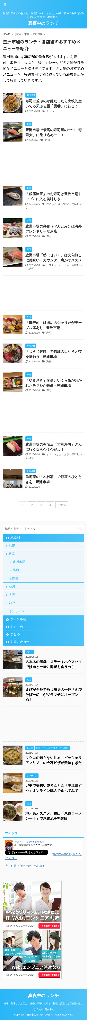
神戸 (12, 603)
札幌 (12, 545)
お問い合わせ (19, 641)
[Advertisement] (43, 165)
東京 (12, 553)
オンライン (16, 611)
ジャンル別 (18, 619)
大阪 (12, 594)
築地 (16, 570)
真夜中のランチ (43, 23)
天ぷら (50, 111)
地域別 (15, 537)
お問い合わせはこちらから (28, 865)
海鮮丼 (50, 361)
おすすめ (16, 626)
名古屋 (13, 578)
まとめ (15, 634)
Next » (61, 504)
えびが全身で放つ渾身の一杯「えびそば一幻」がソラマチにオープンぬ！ (53, 695)
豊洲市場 (19, 562)
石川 (12, 586)
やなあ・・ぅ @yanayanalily (29, 841)
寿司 (47, 139)
